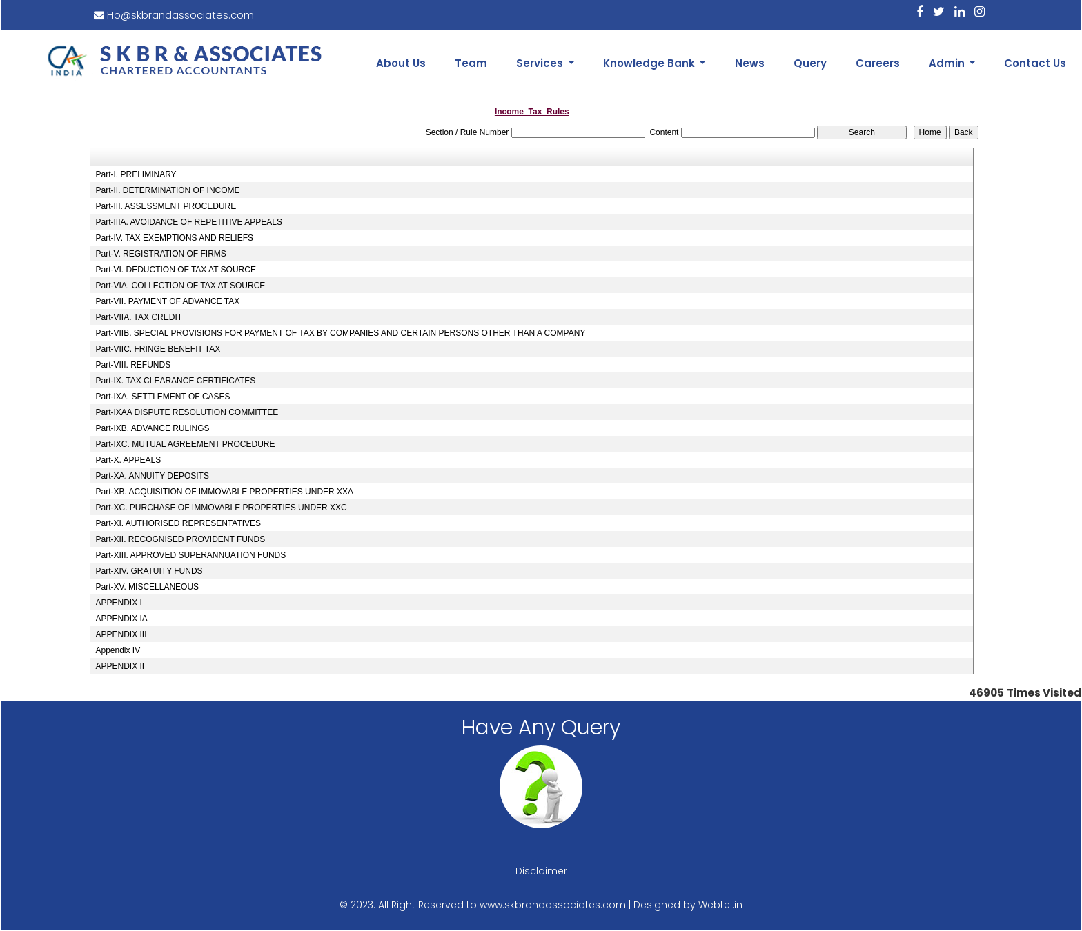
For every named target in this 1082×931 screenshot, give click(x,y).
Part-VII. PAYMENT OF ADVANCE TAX (167, 301)
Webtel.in (720, 905)
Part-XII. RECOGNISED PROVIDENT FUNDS (180, 539)
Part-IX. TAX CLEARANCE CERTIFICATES (175, 381)
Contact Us (1035, 63)
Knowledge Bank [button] (650, 63)
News (750, 63)
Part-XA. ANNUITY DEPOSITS (151, 476)
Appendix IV (117, 650)
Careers (878, 63)
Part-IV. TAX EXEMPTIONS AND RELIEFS (174, 238)
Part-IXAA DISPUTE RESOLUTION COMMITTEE (186, 412)
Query (810, 63)
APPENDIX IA (121, 618)
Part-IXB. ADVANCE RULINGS (152, 428)
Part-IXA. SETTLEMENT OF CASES (162, 396)
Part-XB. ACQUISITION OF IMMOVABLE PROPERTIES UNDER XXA (224, 492)
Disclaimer (541, 871)
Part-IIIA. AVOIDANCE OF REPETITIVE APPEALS (188, 222)
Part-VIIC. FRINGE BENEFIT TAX (157, 349)
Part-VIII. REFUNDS (132, 365)
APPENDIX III (120, 634)
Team (471, 63)
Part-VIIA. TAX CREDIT (138, 317)
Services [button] (541, 63)
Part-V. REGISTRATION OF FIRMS (160, 254)
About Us (401, 63)
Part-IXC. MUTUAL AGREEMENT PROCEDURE (185, 444)
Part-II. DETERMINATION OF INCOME (167, 190)
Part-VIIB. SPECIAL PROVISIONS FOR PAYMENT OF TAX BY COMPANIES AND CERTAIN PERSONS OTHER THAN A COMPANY (340, 333)
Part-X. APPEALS (128, 460)
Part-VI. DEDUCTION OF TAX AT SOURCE (175, 269)
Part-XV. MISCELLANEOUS (147, 587)
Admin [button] (948, 63)
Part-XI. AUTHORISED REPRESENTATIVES (178, 523)
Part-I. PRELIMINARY (135, 174)
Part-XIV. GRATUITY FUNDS (148, 571)
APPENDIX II (119, 666)
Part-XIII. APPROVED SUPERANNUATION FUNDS (190, 555)
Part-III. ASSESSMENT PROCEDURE (165, 206)
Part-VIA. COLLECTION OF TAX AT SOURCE (180, 285)
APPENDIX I (118, 603)
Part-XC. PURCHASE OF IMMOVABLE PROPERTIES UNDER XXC (220, 507)
